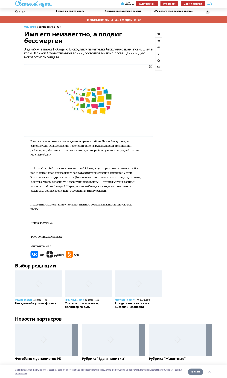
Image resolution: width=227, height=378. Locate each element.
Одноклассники (193, 3)
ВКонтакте (169, 3)
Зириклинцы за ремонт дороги (123, 11)
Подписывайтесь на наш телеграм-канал (113, 20)
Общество (30, 27)
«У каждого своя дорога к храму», (173, 11)
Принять (195, 371)
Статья (20, 11)
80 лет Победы (147, 3)
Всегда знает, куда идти (70, 11)
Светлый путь (33, 3)
